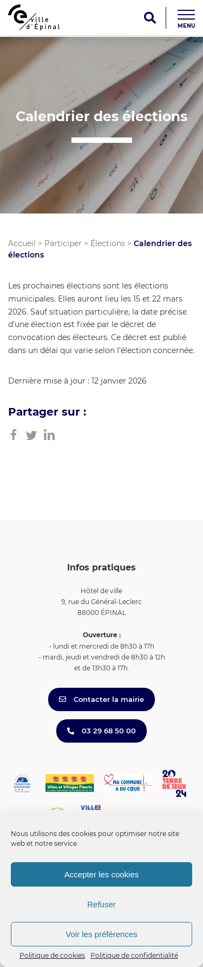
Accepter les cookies (101, 874)
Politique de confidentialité (134, 955)
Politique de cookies (52, 955)
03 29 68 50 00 (101, 730)
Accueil (22, 243)
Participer (63, 243)
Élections (107, 243)
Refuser (101, 904)
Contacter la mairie (101, 699)
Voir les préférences (101, 934)
